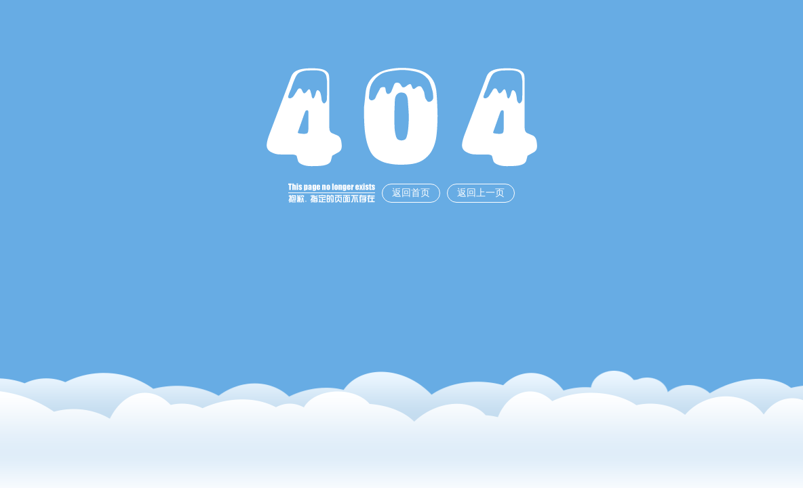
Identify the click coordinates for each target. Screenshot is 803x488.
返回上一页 (481, 193)
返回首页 (411, 193)
